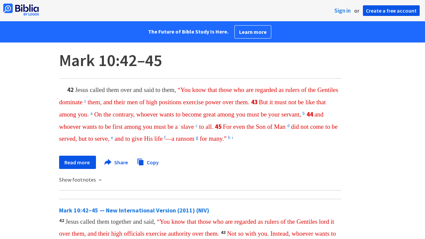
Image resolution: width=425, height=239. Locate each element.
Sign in (342, 10)
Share (116, 162)
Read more (77, 162)
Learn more (253, 32)
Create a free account (391, 10)
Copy (148, 161)
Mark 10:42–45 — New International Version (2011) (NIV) (134, 210)
